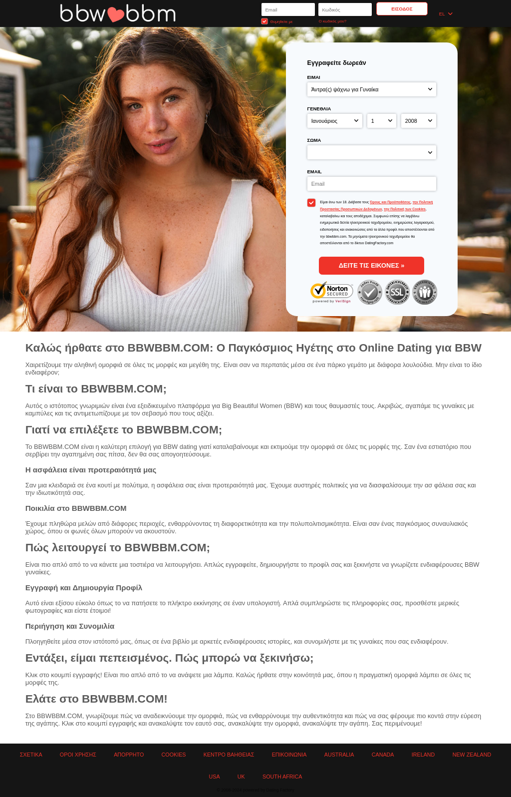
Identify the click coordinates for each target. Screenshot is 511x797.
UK (241, 777)
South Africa (282, 777)
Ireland (423, 755)
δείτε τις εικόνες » (372, 265)
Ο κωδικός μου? (332, 21)
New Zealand (472, 755)
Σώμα (314, 140)
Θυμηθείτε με (276, 21)
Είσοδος (401, 8)
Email (314, 171)
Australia (339, 755)
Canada (383, 755)
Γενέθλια (319, 108)
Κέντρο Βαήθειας (229, 755)
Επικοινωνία (289, 755)
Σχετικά (31, 755)
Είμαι (313, 77)
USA (214, 777)
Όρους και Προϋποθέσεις (390, 202)
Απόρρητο (129, 755)
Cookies (174, 755)
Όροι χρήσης (78, 755)
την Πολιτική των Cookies (405, 209)
